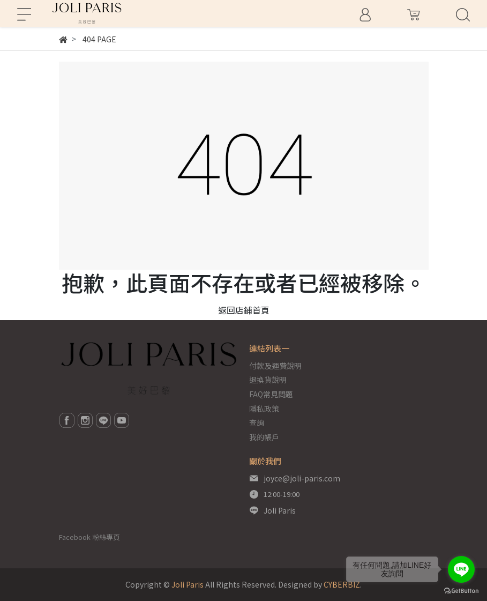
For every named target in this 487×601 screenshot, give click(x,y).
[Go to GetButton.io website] (461, 590)
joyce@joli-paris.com (302, 478)
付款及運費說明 (275, 365)
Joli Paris (280, 510)
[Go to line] (461, 569)
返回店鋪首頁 (243, 309)
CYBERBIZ (342, 584)
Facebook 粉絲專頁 (89, 537)
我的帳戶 (264, 437)
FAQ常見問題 (271, 394)
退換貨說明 (268, 379)
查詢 (256, 422)
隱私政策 (264, 408)
